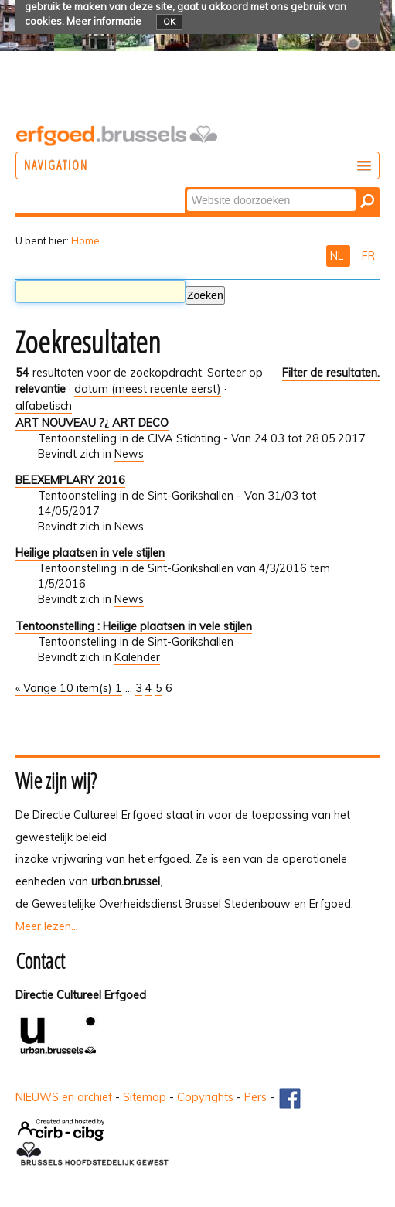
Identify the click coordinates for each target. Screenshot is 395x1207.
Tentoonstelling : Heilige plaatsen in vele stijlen (133, 626)
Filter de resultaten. (331, 373)
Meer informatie (103, 21)
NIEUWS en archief (63, 1097)
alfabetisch (43, 406)
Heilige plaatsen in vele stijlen (90, 553)
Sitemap (144, 1097)
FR (368, 256)
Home (85, 240)
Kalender (137, 657)
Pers (255, 1097)
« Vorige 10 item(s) (65, 688)
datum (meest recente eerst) (147, 389)
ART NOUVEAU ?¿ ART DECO (92, 423)
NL (338, 256)
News (129, 454)
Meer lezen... (46, 926)
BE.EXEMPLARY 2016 (70, 480)
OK (169, 21)
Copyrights (205, 1097)
